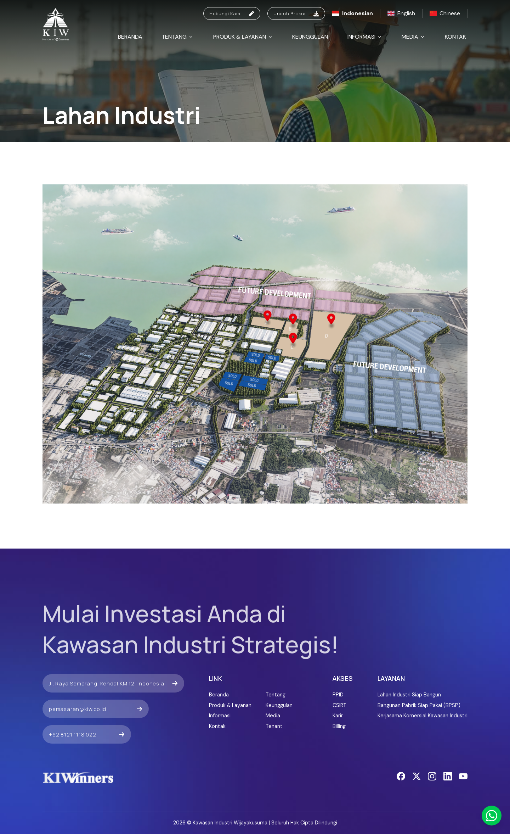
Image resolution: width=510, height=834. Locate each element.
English (401, 13)
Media (413, 36)
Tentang (178, 36)
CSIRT (339, 705)
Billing (339, 726)
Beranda (130, 36)
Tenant (274, 726)
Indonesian (352, 13)
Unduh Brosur (296, 13)
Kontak (455, 36)
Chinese (445, 13)
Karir (338, 715)
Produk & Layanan (243, 36)
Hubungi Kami (232, 13)
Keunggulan (310, 36)
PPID (338, 694)
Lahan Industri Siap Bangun (409, 694)
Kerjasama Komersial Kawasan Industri (423, 715)
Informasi (364, 36)
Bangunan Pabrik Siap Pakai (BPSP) (419, 705)
